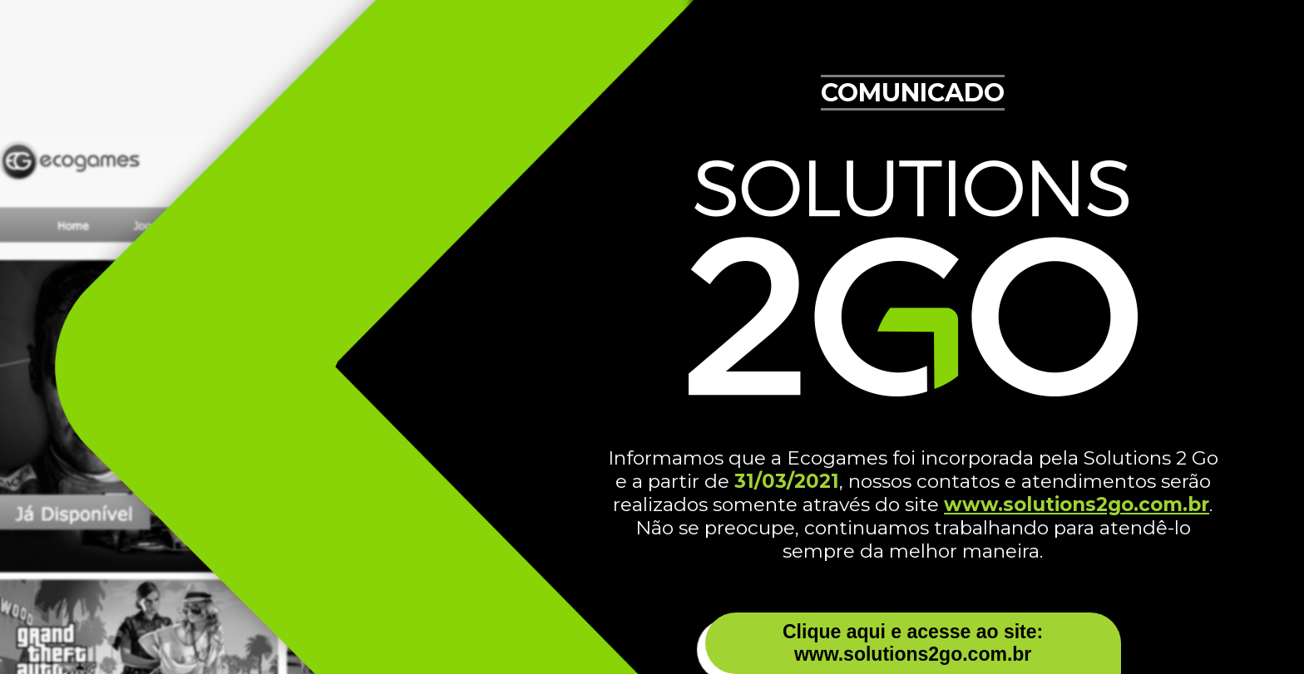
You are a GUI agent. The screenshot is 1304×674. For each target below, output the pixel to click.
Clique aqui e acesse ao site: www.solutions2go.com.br (913, 643)
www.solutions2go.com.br (1076, 504)
